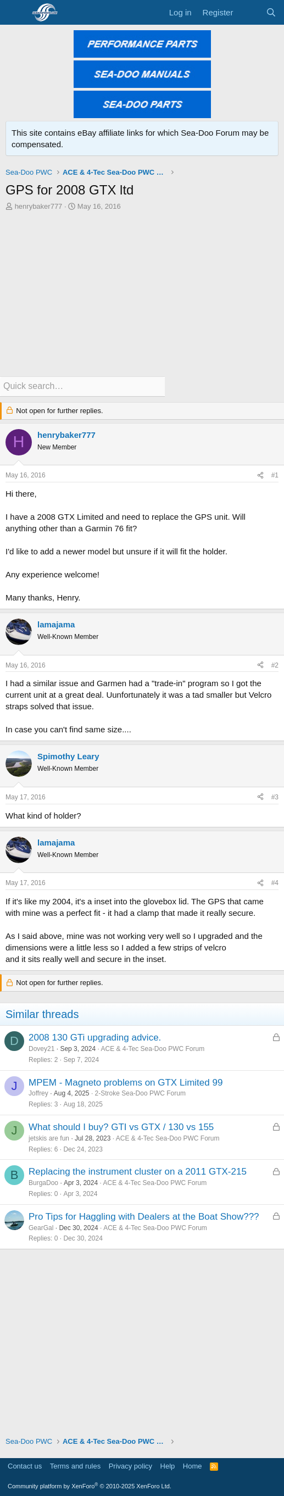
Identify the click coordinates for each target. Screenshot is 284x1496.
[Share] (260, 475)
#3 (275, 797)
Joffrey (38, 1093)
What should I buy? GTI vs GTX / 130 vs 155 (121, 1127)
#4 (275, 883)
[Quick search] (82, 386)
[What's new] (249, 12)
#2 (275, 665)
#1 (275, 475)
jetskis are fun (49, 1138)
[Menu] (15, 13)
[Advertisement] (142, 294)
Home (192, 1466)
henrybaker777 (39, 206)
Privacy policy (130, 1466)
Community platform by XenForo (89, 1486)
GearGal (41, 1228)
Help (167, 1466)
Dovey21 (41, 1049)
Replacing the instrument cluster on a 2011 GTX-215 (138, 1171)
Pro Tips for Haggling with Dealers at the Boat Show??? (144, 1216)
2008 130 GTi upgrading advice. (95, 1037)
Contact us (25, 1466)
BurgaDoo (43, 1183)
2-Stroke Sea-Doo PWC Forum (140, 1093)
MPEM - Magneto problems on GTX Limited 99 (125, 1082)
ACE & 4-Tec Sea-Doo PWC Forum (152, 1049)
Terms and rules (75, 1466)
